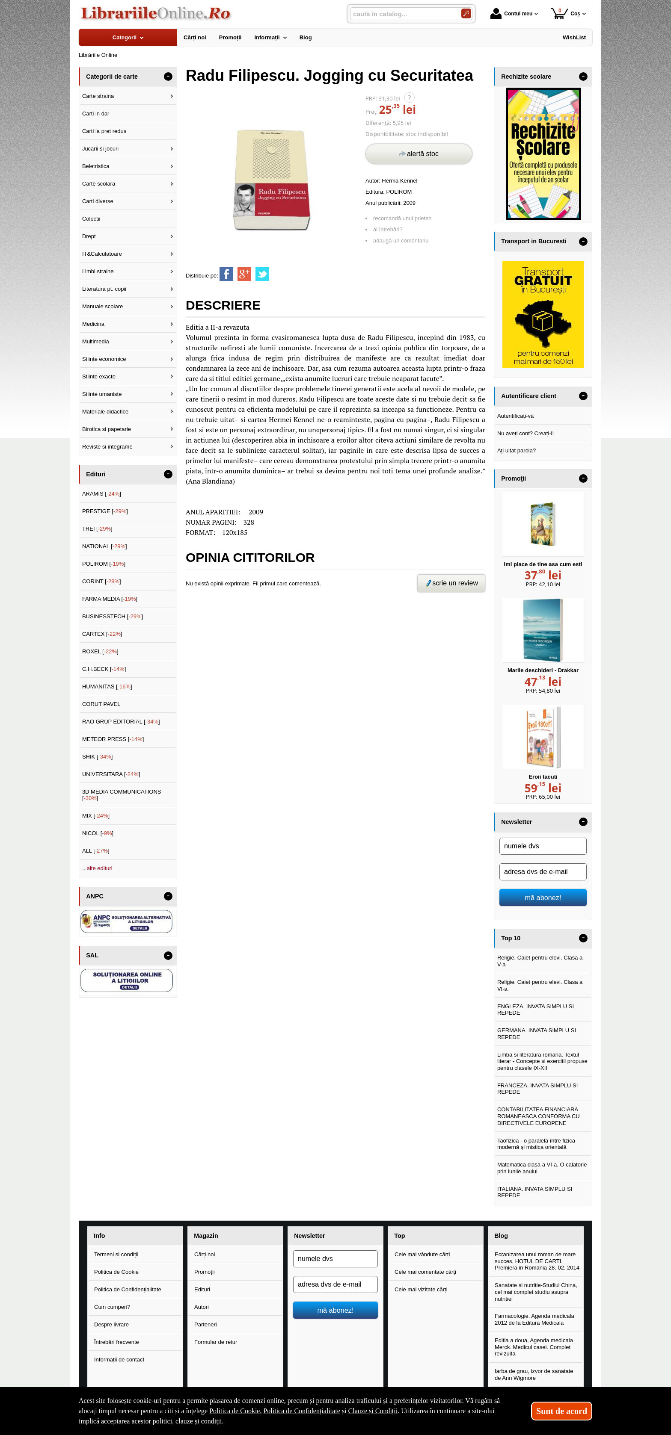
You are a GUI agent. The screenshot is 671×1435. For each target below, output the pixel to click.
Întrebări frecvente (116, 1342)
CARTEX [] (102, 634)
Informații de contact (119, 1359)
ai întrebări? (388, 229)
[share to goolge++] (244, 274)
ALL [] (96, 850)
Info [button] (99, 1235)
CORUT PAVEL (101, 704)
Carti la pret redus (104, 131)
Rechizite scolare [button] (526, 76)
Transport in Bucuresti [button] (534, 241)
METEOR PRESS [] (113, 739)
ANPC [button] (95, 896)
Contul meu (511, 13)
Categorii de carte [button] (112, 76)
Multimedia (95, 341)
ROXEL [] (100, 651)
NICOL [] (97, 833)
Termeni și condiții (116, 1254)
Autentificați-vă (515, 416)
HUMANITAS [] (107, 686)
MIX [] (96, 815)
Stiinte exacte (99, 376)
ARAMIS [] (101, 493)
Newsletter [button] (516, 821)
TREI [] (97, 529)
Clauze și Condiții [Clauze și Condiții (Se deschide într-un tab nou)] (373, 1410)
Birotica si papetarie (106, 429)
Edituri (202, 1289)
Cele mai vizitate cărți (421, 1289)
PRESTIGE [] (105, 511)
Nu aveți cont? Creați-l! (525, 433)
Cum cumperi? (112, 1307)
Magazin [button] (206, 1235)
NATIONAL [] (104, 546)
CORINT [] (101, 581)
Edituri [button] (95, 474)
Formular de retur (215, 1342)
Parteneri (205, 1324)
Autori (201, 1307)
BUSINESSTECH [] (112, 616)
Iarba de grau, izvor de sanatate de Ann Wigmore (534, 1374)
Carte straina (98, 96)
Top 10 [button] (510, 938)
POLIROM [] (103, 564)
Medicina (93, 324)
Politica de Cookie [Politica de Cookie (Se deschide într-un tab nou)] (234, 1410)
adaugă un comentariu (400, 240)
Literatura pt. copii (104, 289)
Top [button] (399, 1235)
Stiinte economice (104, 359)
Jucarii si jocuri (100, 148)
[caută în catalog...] (402, 14)
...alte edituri (97, 868)
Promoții (204, 1272)
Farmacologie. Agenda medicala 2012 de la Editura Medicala (534, 1319)
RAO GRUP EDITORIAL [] (121, 721)
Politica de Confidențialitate (127, 1289)
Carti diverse (97, 201)
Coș (565, 13)
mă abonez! (543, 897)
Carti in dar (96, 113)
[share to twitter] (262, 274)
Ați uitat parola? (516, 450)
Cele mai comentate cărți (425, 1272)
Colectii (91, 219)
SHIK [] (97, 756)
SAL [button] (92, 955)
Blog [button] (501, 1235)
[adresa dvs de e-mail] (543, 871)
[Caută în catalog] (466, 13)
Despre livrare (111, 1324)
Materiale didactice (105, 411)
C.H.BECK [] (104, 669)
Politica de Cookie (116, 1272)
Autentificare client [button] (528, 396)
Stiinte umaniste (102, 394)
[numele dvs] (543, 846)
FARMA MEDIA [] (109, 599)
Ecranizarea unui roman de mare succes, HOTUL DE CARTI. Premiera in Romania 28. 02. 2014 (537, 1261)
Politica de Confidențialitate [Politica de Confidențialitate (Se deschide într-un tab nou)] (301, 1410)
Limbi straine (98, 271)
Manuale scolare (102, 306)
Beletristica (96, 166)
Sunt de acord (561, 1411)
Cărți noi (204, 1254)
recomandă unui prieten (402, 218)
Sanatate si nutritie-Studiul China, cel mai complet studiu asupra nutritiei (536, 1292)
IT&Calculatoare (102, 254)
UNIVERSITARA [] (111, 774)
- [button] (168, 76)
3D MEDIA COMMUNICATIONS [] (121, 795)
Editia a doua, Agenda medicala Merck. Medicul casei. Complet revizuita (534, 1347)
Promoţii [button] (513, 478)
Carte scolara (98, 183)
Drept (89, 236)
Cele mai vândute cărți (422, 1254)
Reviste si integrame (107, 446)
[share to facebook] (226, 274)
